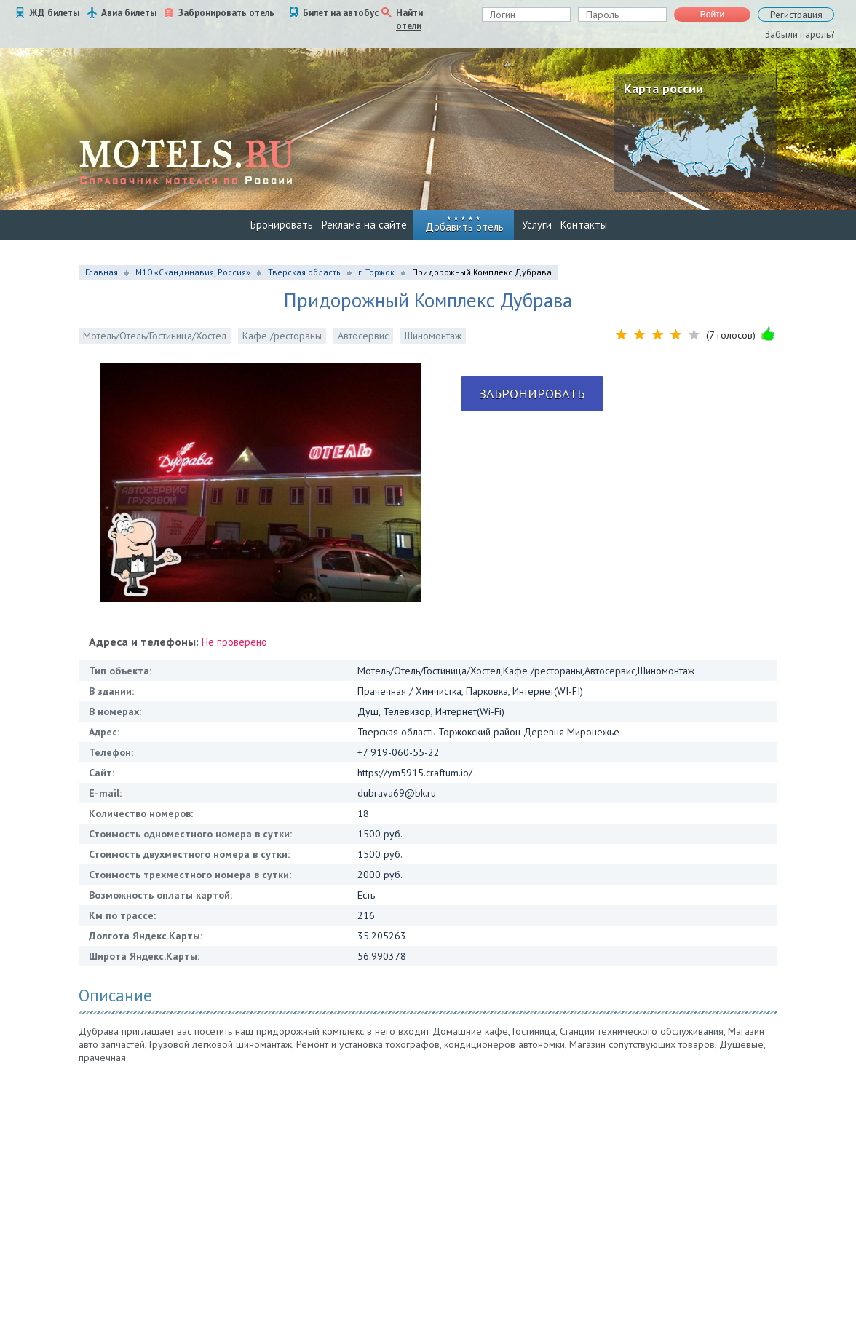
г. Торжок (376, 272)
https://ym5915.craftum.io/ (414, 772)
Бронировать (281, 225)
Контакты (583, 225)
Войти (712, 14)
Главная (101, 272)
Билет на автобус (341, 13)
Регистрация (796, 15)
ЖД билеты (54, 13)
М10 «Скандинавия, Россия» (192, 272)
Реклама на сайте (364, 225)
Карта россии (663, 88)
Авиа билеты (128, 13)
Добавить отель (464, 227)
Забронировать (532, 393)
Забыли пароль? (799, 34)
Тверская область (304, 272)
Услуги (537, 225)
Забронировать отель (226, 13)
